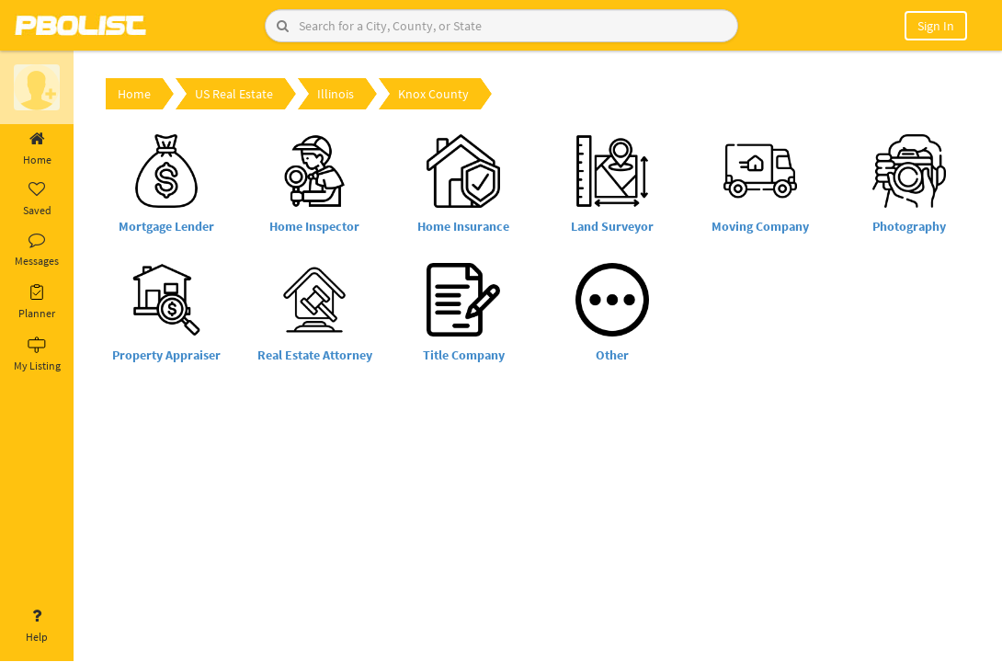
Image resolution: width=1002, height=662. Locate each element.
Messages (36, 250)
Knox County (433, 94)
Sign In (935, 25)
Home (36, 148)
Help (36, 626)
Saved (36, 199)
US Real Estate (234, 94)
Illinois (335, 94)
